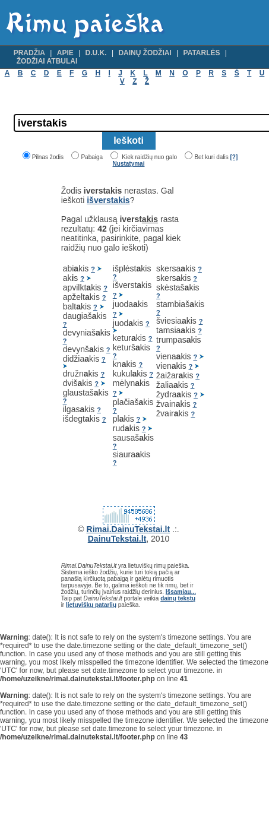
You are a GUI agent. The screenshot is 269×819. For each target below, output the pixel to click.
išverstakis (108, 200)
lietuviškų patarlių (91, 605)
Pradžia (29, 53)
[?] (234, 157)
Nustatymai (129, 163)
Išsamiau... (181, 592)
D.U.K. (96, 53)
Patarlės (201, 53)
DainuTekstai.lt (117, 538)
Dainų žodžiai (144, 53)
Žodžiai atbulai (47, 61)
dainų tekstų (177, 598)
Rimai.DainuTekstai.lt (128, 529)
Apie (65, 53)
